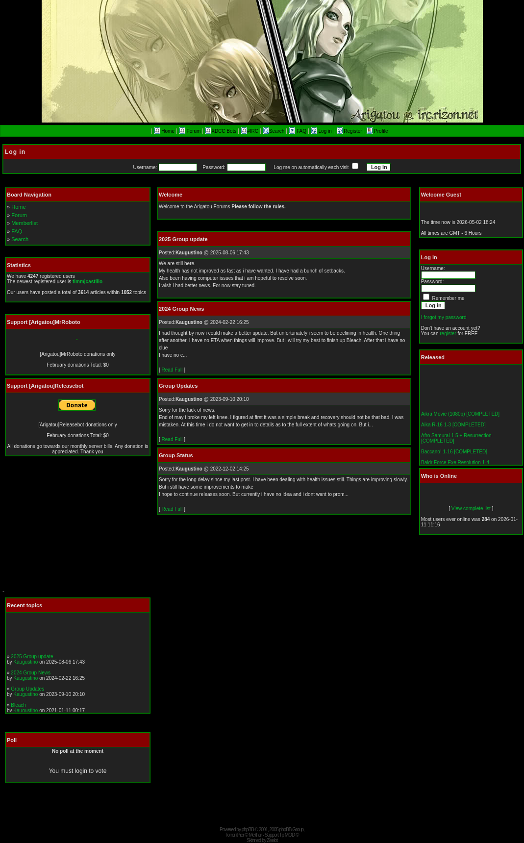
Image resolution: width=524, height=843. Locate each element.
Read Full (172, 369)
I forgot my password (444, 317)
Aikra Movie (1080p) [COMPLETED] (460, 416)
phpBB (248, 829)
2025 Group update (32, 658)
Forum (190, 131)
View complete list (471, 508)
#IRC (249, 131)
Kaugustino (25, 663)
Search (274, 131)
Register (350, 131)
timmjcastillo (87, 281)
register (448, 333)
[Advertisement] (76, 527)
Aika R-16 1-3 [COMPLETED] (453, 426)
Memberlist (24, 223)
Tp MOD (287, 835)
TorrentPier (234, 835)
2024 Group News (30, 674)
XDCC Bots (220, 131)
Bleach (18, 706)
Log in (322, 131)
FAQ (298, 131)
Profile (377, 131)
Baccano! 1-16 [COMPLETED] (454, 453)
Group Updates (27, 690)
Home (164, 131)
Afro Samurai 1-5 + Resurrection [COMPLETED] (456, 440)
